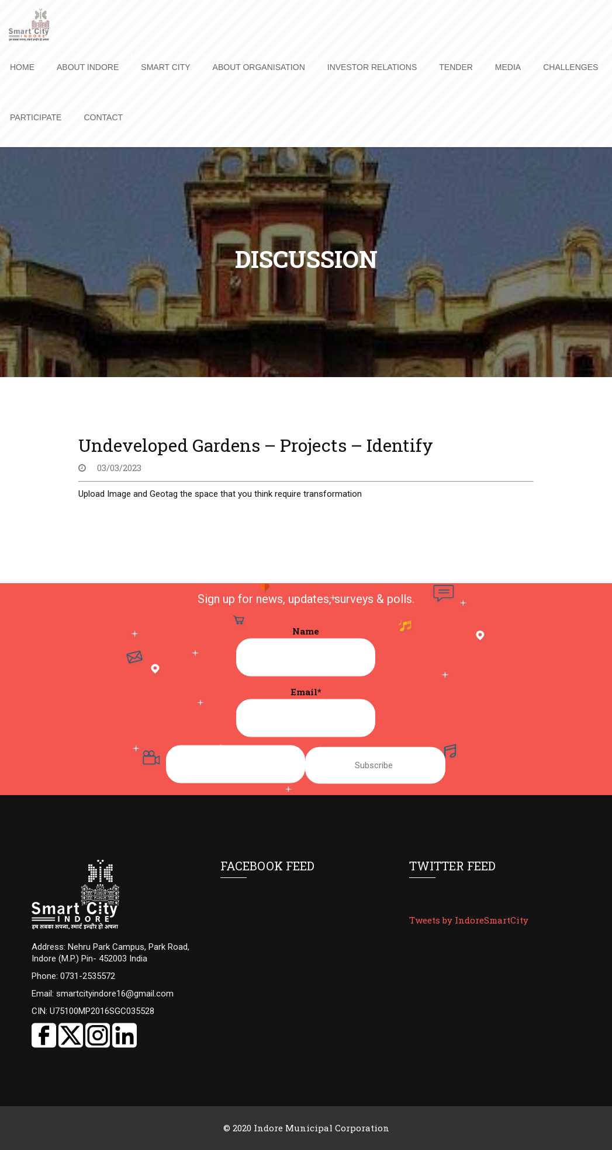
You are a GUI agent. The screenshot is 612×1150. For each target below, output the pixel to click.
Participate (35, 117)
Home (22, 67)
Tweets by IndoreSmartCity (468, 920)
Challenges (570, 67)
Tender (456, 67)
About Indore (88, 67)
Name (305, 651)
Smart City (165, 67)
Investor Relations (372, 67)
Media (508, 67)
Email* (305, 711)
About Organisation (259, 67)
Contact (103, 117)
